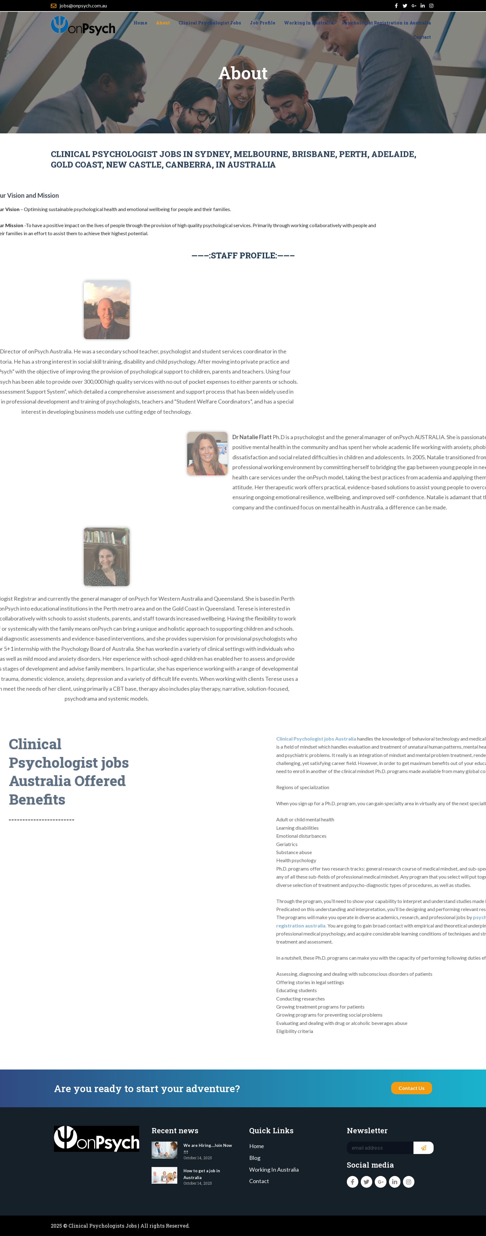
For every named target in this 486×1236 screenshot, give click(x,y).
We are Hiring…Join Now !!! (207, 1146)
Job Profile (262, 25)
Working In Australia (308, 25)
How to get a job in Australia (206, 1171)
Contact (422, 40)
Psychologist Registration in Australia (386, 25)
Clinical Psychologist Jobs (210, 25)
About (163, 25)
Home (140, 25)
